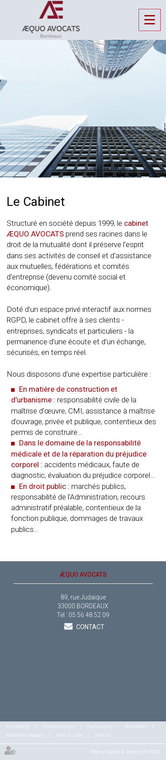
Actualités (136, 726)
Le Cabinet (18, 726)
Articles (103, 735)
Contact (89, 626)
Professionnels (58, 726)
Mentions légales (25, 735)
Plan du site (69, 735)
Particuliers (99, 726)
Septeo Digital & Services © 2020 (124, 752)
